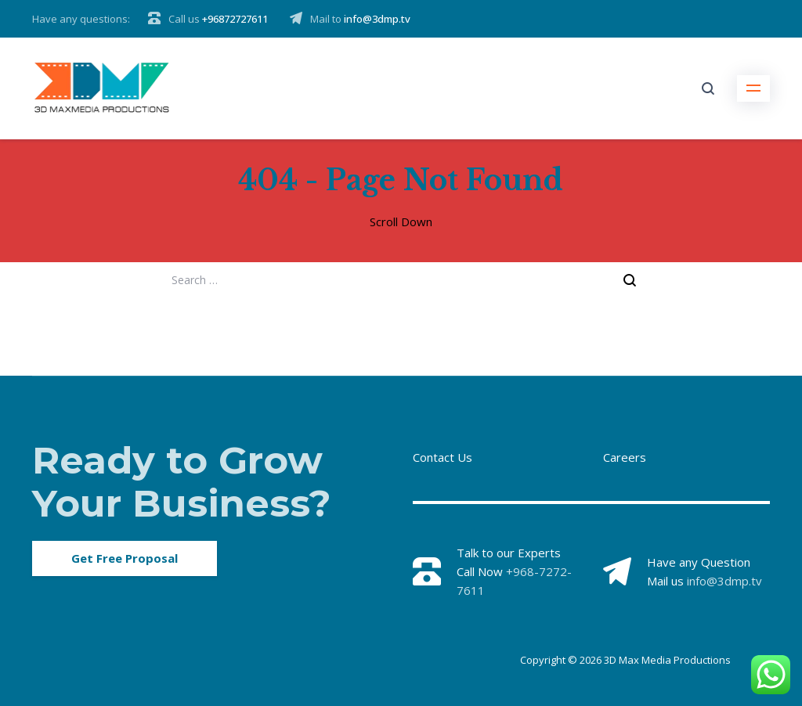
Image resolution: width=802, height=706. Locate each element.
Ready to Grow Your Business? (181, 482)
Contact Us (442, 457)
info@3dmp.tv (377, 19)
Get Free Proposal (124, 558)
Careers (624, 457)
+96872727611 (235, 19)
